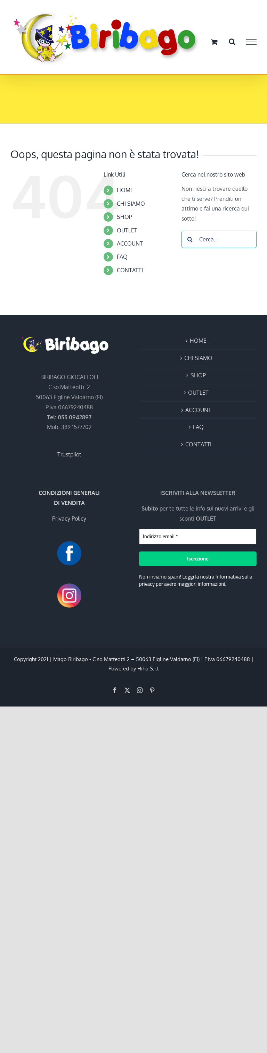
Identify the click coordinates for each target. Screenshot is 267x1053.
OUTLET (127, 230)
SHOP (124, 216)
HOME (125, 190)
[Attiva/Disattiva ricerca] (232, 41)
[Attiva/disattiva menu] (251, 42)
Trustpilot (69, 454)
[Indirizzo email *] (198, 537)
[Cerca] (190, 239)
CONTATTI (130, 270)
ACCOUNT (130, 243)
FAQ (122, 256)
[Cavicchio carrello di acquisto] (214, 41)
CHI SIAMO (131, 203)
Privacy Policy (69, 518)
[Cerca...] (219, 239)
